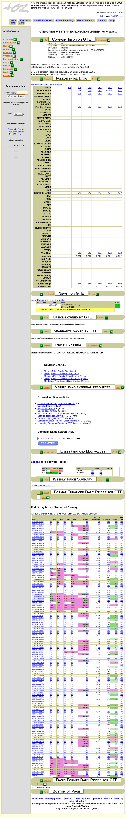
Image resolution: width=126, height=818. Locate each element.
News (6, 46)
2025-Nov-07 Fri (37, 735)
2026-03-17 (52, 305)
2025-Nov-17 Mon (38, 722)
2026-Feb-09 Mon (38, 603)
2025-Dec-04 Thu (38, 695)
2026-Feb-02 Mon (38, 613)
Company (8, 39)
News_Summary (85, 20)
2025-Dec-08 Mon (38, 690)
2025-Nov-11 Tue (38, 731)
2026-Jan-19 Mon (38, 633)
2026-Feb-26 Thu (38, 575)
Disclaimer (37, 798)
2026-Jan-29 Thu (37, 618)
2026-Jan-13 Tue (37, 641)
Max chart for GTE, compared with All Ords (57, 413)
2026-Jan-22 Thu (37, 626)
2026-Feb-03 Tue (38, 611)
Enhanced (8, 69)
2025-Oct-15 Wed (38, 771)
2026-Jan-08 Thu (37, 648)
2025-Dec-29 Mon (38, 663)
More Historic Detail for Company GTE (49, 84)
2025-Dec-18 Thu (38, 673)
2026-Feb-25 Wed (38, 577)
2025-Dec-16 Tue (38, 677)
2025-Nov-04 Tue (38, 742)
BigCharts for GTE (46, 408)
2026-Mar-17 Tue (38, 547)
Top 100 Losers (16, 134)
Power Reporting (64, 20)
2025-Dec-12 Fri (37, 682)
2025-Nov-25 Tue (38, 710)
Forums (101, 20)
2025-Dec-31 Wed (38, 658)
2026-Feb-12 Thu (38, 596)
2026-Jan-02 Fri (37, 656)
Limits (6, 62)
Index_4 (89, 798)
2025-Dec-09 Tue (38, 688)
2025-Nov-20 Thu (38, 716)
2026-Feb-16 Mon (38, 592)
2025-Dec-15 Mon (38, 680)
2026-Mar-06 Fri (37, 562)
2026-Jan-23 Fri (37, 624)
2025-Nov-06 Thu (38, 737)
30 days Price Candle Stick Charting (61, 371)
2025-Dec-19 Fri (37, 671)
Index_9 (82, 801)
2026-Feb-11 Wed (38, 598)
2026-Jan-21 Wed (38, 628)
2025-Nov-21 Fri (37, 714)
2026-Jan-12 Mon (38, 643)
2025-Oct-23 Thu (37, 759)
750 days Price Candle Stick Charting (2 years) (66, 378)
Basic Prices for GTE (41, 787)
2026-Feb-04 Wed (38, 609)
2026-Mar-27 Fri (37, 530)
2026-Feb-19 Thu (38, 586)
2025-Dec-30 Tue (38, 660)
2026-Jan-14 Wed (38, 639)
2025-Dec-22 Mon (38, 669)
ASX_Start (25, 20)
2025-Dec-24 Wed (38, 665)
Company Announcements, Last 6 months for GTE (61, 421)
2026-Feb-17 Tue (38, 590)
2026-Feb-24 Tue (38, 579)
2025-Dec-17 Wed (38, 675)
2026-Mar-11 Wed (38, 556)
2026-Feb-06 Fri (37, 605)
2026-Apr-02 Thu (37, 522)
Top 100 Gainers (16, 131)
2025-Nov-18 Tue (38, 720)
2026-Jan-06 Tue (37, 652)
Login (114, 16)
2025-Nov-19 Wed (38, 718)
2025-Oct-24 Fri (37, 757)
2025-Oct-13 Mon (38, 776)
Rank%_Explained (43, 20)
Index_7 (118, 798)
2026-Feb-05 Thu (38, 607)
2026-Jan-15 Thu (37, 637)
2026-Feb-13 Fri (37, 594)
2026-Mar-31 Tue (38, 526)
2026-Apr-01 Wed (38, 524)
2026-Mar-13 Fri (37, 551)
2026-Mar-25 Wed (38, 534)
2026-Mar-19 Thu (38, 543)
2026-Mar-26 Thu (38, 532)
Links (21, 23)
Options (7, 49)
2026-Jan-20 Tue (37, 630)
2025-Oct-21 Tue (37, 763)
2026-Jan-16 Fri (37, 635)
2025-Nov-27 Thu (38, 705)
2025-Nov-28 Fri (37, 703)
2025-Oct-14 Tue (37, 774)
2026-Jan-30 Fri (37, 616)
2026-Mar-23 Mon (38, 539)
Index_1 (59, 798)
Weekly (6, 65)
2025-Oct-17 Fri (37, 767)
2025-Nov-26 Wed (38, 707)
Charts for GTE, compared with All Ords (56, 403)
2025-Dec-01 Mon (38, 701)
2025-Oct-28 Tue (37, 752)
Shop (112, 20)
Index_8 (73, 801)
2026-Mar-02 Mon (38, 571)
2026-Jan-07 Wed (38, 650)
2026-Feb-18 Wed (38, 588)
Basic (6, 72)
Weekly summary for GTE (43, 485)
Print (12, 23)
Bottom (7, 75)
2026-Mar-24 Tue (38, 537)
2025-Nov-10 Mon (38, 733)
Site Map (49, 798)
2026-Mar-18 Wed (38, 545)
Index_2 (69, 798)
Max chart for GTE (46, 406)
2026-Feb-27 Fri (37, 573)
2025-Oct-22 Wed (38, 761)
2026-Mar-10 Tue (38, 558)
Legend (35, 461)
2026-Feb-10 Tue (38, 601)
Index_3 (79, 798)
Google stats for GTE (47, 411)
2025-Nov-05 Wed (38, 739)
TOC (45, 40)
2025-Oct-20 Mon (38, 765)
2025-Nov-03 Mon (38, 744)
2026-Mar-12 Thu (38, 554)
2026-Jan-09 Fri (37, 645)
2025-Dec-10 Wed (38, 686)
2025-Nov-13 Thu (38, 727)
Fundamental (9, 42)
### (69, 87)
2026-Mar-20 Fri (37, 541)
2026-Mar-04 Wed (38, 566)
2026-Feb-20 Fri (37, 583)
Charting (7, 56)
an (41, 305)
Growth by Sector (16, 129)
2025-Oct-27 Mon (38, 754)
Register (120, 16)
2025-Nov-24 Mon (38, 712)
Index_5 (98, 798)
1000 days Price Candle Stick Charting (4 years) (66, 381)
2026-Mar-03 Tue (38, 569)
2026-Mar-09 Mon (38, 560)
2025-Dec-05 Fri (37, 692)
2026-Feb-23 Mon (38, 581)
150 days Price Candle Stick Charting (61, 373)
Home (13, 20)
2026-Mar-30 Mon (38, 528)
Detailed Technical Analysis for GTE (54, 416)
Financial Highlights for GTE (50, 418)
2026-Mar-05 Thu (38, 564)
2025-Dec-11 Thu (38, 684)
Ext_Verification (11, 59)
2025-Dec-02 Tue (38, 699)
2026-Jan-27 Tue (37, 622)
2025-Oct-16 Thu (37, 769)
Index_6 (108, 798)
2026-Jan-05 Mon (38, 654)
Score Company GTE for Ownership (48, 300)
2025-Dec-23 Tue (38, 667)
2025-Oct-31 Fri (37, 746)
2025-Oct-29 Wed (38, 750)
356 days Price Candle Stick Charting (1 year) (65, 376)
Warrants (7, 52)
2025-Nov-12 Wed (38, 729)
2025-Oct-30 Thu (37, 748)
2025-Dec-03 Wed (38, 697)
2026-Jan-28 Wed (38, 620)
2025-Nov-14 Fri (37, 724)
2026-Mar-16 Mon (38, 549)
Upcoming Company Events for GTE (54, 423)
